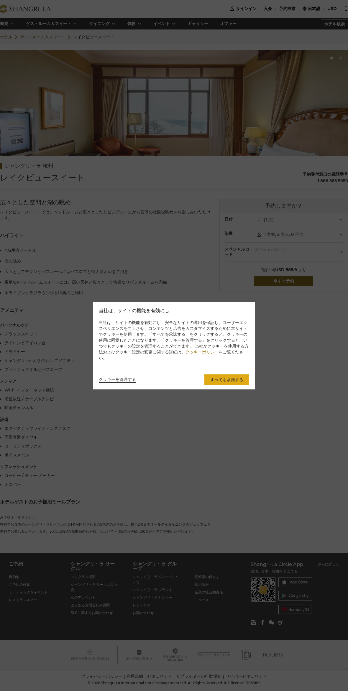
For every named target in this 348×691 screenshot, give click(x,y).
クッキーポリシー (202, 352)
